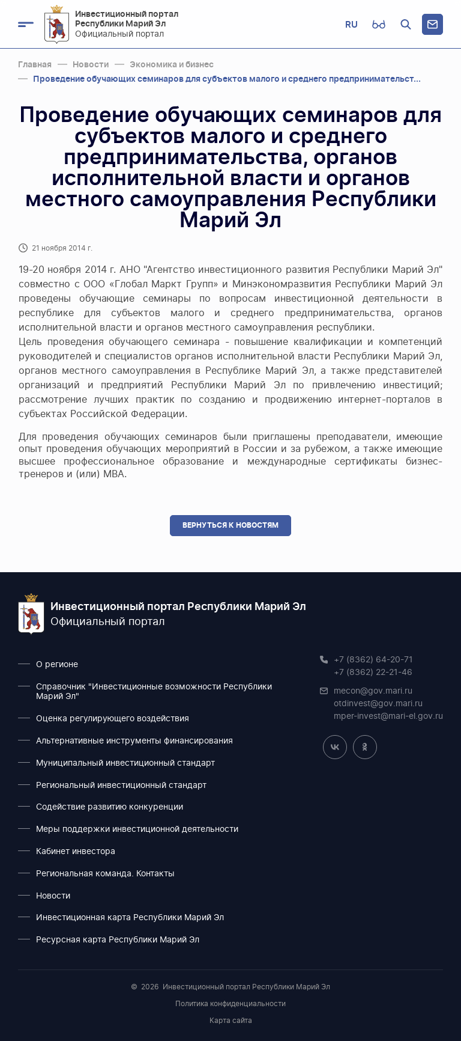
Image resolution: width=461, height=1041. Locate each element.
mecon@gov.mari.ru (373, 691)
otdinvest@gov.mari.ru (378, 704)
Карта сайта (230, 1020)
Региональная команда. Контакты (105, 874)
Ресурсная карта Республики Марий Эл (117, 940)
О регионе (57, 665)
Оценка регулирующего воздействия (112, 719)
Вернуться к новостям (230, 525)
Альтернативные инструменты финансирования (134, 741)
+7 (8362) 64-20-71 (373, 660)
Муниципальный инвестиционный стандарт (125, 763)
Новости (53, 896)
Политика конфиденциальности (230, 1003)
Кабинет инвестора (75, 851)
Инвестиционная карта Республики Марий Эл (130, 918)
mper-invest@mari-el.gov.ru (388, 716)
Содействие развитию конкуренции (109, 807)
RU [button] (351, 24)
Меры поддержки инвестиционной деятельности (137, 829)
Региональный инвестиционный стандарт (121, 785)
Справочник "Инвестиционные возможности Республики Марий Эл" (154, 692)
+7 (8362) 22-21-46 (373, 672)
